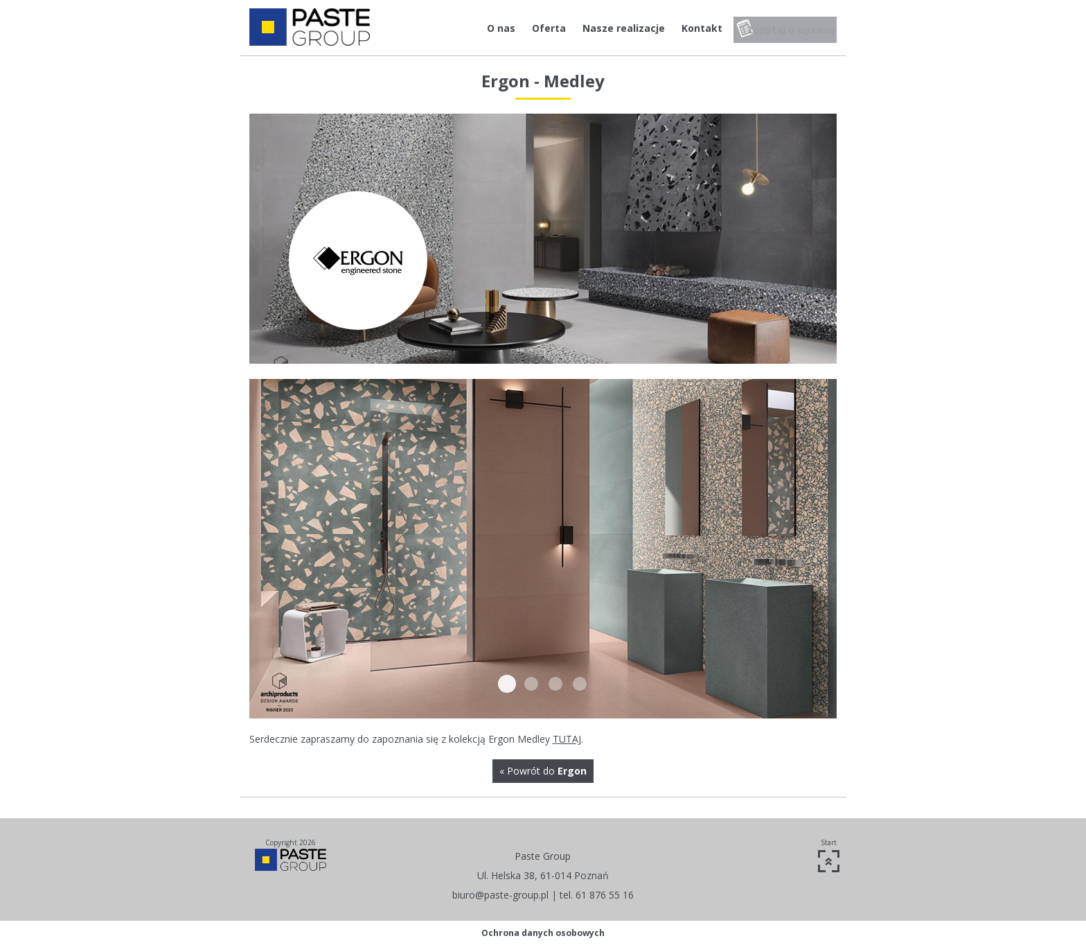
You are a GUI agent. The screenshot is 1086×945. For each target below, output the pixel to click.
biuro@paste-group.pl (500, 894)
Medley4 (580, 684)
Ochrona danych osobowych (543, 933)
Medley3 (555, 684)
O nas (484, 28)
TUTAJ (567, 738)
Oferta (532, 28)
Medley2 (531, 684)
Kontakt (684, 28)
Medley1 (507, 684)
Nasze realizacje (606, 28)
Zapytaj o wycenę (787, 28)
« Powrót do (543, 770)
